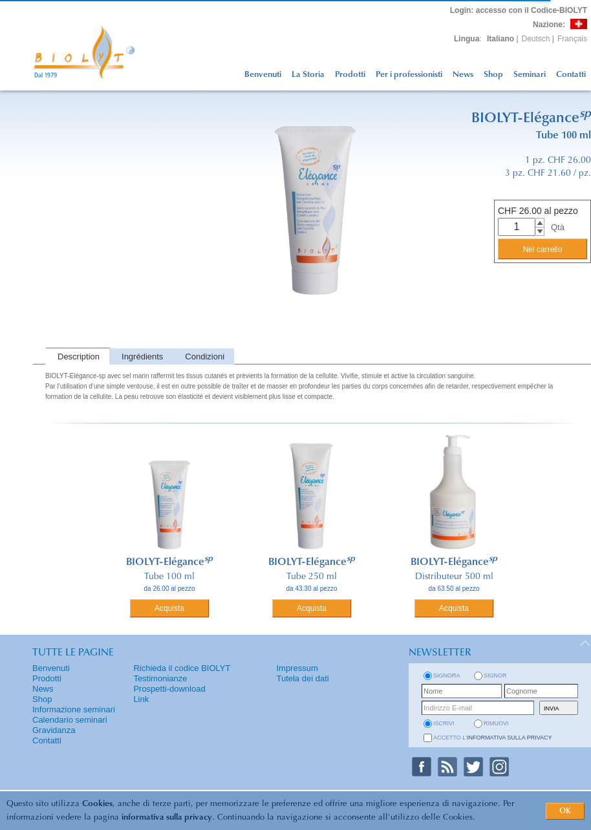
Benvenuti (262, 74)
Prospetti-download (169, 689)
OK (565, 811)
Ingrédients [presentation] (142, 356)
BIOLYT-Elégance (169, 562)
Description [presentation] (79, 356)
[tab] (77, 356)
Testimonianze (160, 678)
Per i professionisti (409, 74)
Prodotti (350, 74)
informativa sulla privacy (167, 817)
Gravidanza (53, 730)
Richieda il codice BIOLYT (181, 668)
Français (572, 38)
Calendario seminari (69, 720)
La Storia (308, 74)
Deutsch (536, 38)
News (463, 74)
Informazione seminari (73, 709)
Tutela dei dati (302, 678)
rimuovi (496, 723)
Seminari (529, 74)
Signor (495, 675)
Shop (493, 74)
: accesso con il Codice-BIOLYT (518, 10)
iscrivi (444, 723)
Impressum (296, 668)
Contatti (571, 74)
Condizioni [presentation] (204, 356)
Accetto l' (492, 737)
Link (141, 699)
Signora (446, 675)
